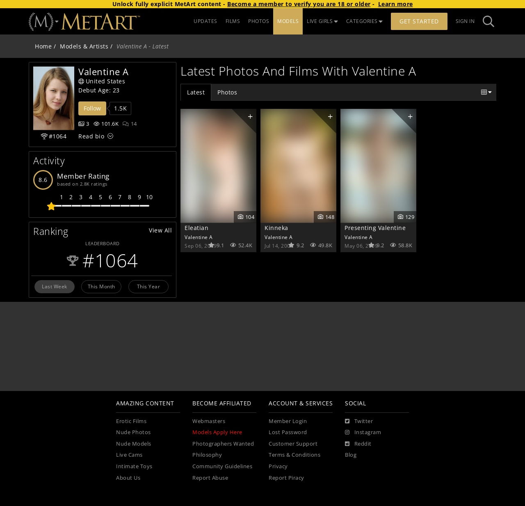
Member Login (288, 421)
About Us (128, 477)
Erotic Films (131, 421)
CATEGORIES (364, 21)
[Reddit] (358, 444)
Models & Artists (84, 46)
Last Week (54, 286)
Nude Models (133, 443)
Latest (196, 92)
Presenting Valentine (375, 228)
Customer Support (293, 443)
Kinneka (276, 228)
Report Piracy (286, 477)
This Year (148, 286)
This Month (101, 286)
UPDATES (205, 21)
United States (101, 81)
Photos (227, 92)
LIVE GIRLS (322, 21)
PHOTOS (258, 21)
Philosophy (207, 454)
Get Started (419, 21)
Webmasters (208, 421)
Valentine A (199, 237)
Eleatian (196, 228)
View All (160, 230)
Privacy (278, 466)
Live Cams (129, 454)
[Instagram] (363, 432)
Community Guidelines (222, 466)
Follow (92, 108)
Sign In (465, 21)
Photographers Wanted (223, 443)
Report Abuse (210, 477)
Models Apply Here (217, 432)
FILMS (233, 21)
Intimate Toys (134, 466)
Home (43, 46)
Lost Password (288, 432)
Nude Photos (133, 432)
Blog (350, 454)
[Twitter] (359, 421)
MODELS (288, 21)
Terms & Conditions (294, 454)
